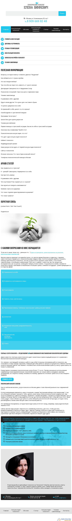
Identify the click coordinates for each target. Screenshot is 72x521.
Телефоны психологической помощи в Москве (16, 157)
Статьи (46, 29)
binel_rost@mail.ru (60, 498)
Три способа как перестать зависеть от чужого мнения (19, 85)
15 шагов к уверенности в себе (11, 106)
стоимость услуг (7, 379)
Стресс (6, 343)
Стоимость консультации (12, 39)
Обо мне (26, 29)
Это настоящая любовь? (9, 81)
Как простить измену (7, 175)
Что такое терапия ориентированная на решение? (17, 192)
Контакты (66, 29)
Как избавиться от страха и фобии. (12, 78)
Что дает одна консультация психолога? (14, 137)
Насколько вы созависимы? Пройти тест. (14, 130)
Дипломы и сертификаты (12, 44)
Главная (6, 29)
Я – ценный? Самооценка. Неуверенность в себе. (16, 171)
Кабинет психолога (7, 140)
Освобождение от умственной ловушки (13, 113)
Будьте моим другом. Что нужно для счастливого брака (19, 102)
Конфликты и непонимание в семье (15, 281)
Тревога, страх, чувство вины (13, 299)
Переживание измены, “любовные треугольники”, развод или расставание (27, 308)
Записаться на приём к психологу (15, 58)
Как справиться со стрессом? (10, 168)
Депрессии (7, 317)
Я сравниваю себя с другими (10, 99)
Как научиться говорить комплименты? (13, 185)
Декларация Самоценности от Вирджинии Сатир (16, 88)
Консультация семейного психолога (36, 29)
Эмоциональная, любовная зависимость (9, 336)
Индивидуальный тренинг (9, 144)
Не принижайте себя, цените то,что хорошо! (15, 109)
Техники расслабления (8, 123)
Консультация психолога (15, 29)
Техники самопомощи (56, 29)
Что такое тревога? (7, 196)
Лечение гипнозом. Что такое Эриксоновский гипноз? (18, 154)
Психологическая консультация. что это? (14, 133)
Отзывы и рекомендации (12, 48)
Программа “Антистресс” (9, 116)
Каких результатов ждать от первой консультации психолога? (21, 147)
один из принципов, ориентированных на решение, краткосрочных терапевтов (32, 253)
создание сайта (67, 520)
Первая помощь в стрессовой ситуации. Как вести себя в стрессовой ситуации (26, 126)
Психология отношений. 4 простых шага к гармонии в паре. (20, 92)
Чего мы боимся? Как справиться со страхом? (15, 182)
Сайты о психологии (7, 150)
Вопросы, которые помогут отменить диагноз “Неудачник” (20, 75)
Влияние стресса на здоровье (10, 189)
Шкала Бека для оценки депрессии (12, 119)
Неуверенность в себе (11, 272)
